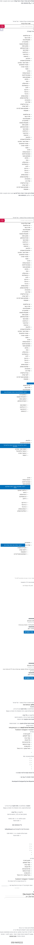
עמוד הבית (31, 578)
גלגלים (26, 79)
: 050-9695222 (28, 704)
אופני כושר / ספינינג (23, 62)
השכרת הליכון (26, 752)
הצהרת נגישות (26, 744)
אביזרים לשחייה (24, 104)
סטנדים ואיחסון (24, 48)
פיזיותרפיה (27, 100)
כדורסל (26, 92)
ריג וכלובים (25, 52)
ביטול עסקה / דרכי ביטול (23, 748)
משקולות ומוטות (23, 44)
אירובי (28, 71)
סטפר (26, 69)
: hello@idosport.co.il (21, 727)
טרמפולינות (25, 85)
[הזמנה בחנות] (26, 585)
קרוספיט (26, 56)
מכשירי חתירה (24, 67)
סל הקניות (27, 740)
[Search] (2, 26)
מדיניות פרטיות (26, 742)
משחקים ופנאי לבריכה (22, 108)
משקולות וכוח (26, 39)
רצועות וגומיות (26, 73)
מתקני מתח (25, 46)
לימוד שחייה (25, 106)
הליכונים (28, 58)
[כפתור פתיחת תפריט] (30, 383)
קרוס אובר (25, 54)
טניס (27, 81)
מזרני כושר (27, 37)
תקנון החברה (26, 734)
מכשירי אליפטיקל (23, 64)
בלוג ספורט (27, 746)
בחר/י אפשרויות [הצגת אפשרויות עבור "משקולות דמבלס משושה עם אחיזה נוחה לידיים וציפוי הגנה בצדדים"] (29, 678)
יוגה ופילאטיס (26, 35)
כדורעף (26, 89)
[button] (1, 29)
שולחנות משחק (24, 98)
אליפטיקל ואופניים (25, 60)
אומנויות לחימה (26, 75)
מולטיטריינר (25, 42)
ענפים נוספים (24, 96)
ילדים (27, 87)
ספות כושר (25, 50)
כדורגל (26, 94)
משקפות (26, 110)
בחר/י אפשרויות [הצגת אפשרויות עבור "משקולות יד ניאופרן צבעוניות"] (29, 632)
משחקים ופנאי (26, 77)
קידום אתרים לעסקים (13, 777)
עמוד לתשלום (26, 736)
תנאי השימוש (13, 936)
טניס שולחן (25, 83)
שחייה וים (27, 102)
